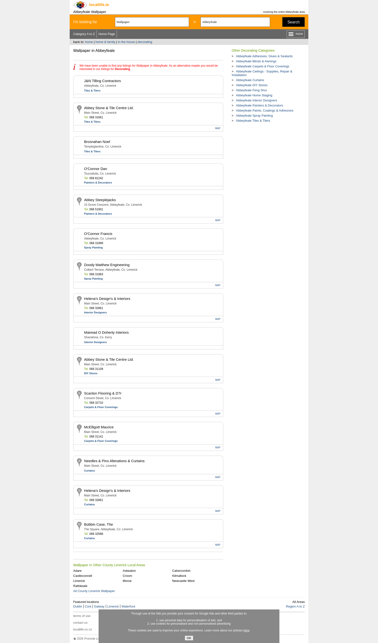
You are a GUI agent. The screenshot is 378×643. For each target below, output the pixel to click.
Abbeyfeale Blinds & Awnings (256, 61)
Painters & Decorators (98, 182)
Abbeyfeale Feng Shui (251, 90)
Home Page (106, 34)
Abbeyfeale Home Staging (254, 95)
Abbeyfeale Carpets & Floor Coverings (262, 66)
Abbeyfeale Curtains (250, 80)
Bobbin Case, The (98, 524)
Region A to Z (295, 606)
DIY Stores (90, 373)
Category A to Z (84, 34)
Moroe (127, 581)
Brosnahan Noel (97, 142)
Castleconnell (82, 576)
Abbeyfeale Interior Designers (256, 100)
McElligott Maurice (99, 427)
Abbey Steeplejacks (100, 200)
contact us (80, 622)
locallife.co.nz (82, 629)
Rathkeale (80, 586)
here (246, 630)
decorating (145, 42)
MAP (218, 128)
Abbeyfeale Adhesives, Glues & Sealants (264, 56)
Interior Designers (95, 312)
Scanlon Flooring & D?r (103, 393)
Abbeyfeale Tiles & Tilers (253, 120)
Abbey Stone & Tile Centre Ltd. (109, 108)
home (89, 42)
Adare (77, 570)
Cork (88, 606)
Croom (127, 576)
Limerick (79, 581)
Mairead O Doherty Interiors (106, 332)
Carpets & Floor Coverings (101, 407)
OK (189, 638)
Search (293, 22)
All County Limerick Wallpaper (94, 591)
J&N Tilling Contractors (102, 81)
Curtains (89, 470)
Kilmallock (179, 576)
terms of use (82, 616)
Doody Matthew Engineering (106, 265)
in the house (126, 42)
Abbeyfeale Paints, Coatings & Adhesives (264, 110)
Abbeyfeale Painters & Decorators (259, 105)
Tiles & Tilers (92, 90)
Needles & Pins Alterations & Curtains (114, 461)
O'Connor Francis (98, 234)
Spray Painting (93, 247)
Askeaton (129, 570)
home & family (105, 42)
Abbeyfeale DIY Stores (251, 85)
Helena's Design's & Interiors (107, 299)
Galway (99, 606)
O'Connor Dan (95, 169)
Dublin (77, 606)
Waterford (128, 606)
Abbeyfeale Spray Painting (254, 115)
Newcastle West (183, 581)
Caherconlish (181, 570)
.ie (99, 4)
